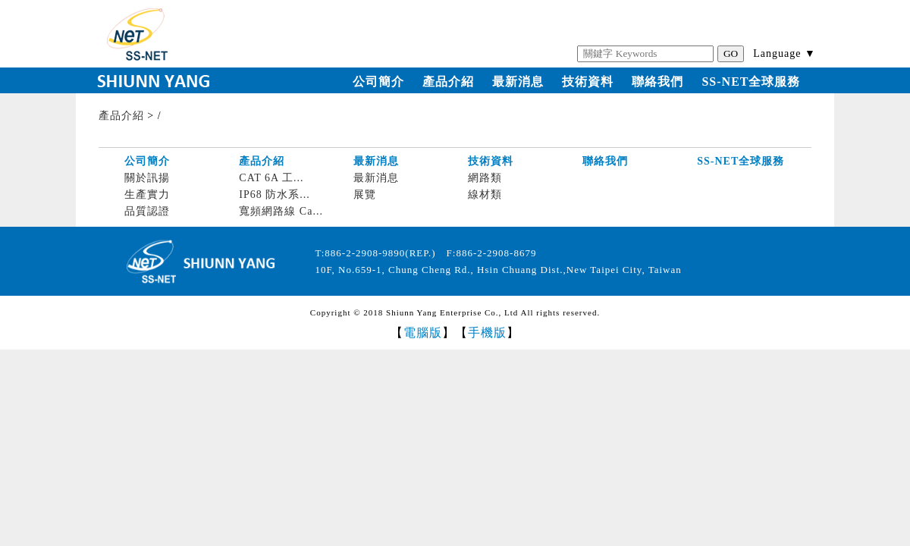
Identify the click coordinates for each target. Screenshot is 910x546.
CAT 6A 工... (271, 178)
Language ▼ (784, 53)
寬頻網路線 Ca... (281, 211)
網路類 (485, 178)
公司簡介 (378, 81)
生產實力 (147, 194)
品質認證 (147, 211)
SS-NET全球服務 (750, 81)
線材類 (485, 194)
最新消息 (518, 81)
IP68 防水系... (274, 194)
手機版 (487, 332)
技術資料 (587, 81)
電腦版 (422, 332)
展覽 (364, 194)
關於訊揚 (147, 178)
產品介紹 (448, 81)
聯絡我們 (657, 81)
